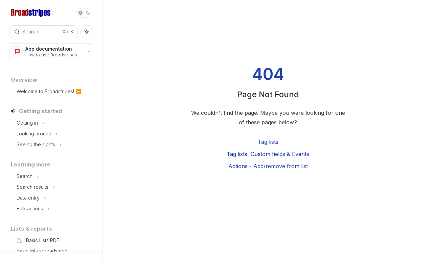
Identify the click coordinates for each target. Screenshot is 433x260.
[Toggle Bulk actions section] (56, 209)
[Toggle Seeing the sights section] (56, 144)
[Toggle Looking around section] (56, 134)
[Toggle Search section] (56, 176)
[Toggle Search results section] (56, 187)
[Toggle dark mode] (84, 13)
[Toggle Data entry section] (56, 198)
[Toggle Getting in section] (56, 123)
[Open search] (43, 32)
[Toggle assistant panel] (87, 32)
